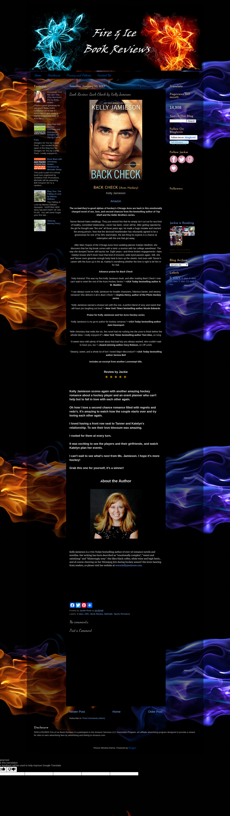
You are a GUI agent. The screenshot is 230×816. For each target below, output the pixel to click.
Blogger (132, 748)
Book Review (96, 614)
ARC (87, 614)
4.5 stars (174, 281)
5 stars (80, 614)
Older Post (155, 711)
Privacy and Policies (79, 75)
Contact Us (104, 75)
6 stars (192, 278)
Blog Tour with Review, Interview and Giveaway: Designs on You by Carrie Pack (47, 132)
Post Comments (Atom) (93, 718)
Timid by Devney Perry (53, 222)
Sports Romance (122, 614)
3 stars (182, 281)
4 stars (185, 278)
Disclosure (54, 75)
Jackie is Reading (182, 223)
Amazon (115, 201)
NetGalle (108, 614)
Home (38, 75)
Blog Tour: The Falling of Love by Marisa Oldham (54, 195)
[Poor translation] (12, 769)
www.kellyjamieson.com (128, 565)
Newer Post (77, 711)
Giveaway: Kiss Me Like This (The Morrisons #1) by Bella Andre (54, 97)
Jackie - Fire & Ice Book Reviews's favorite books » (181, 251)
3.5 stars (190, 281)
